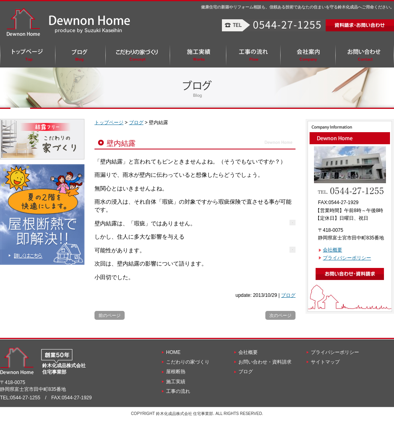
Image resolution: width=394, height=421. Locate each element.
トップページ (108, 122)
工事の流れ (178, 391)
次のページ (280, 315)
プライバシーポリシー (347, 258)
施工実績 (175, 381)
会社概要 (332, 250)
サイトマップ (325, 362)
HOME (173, 352)
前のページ (109, 315)
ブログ (136, 122)
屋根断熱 (175, 371)
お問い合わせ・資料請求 (264, 362)
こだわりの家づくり (187, 362)
